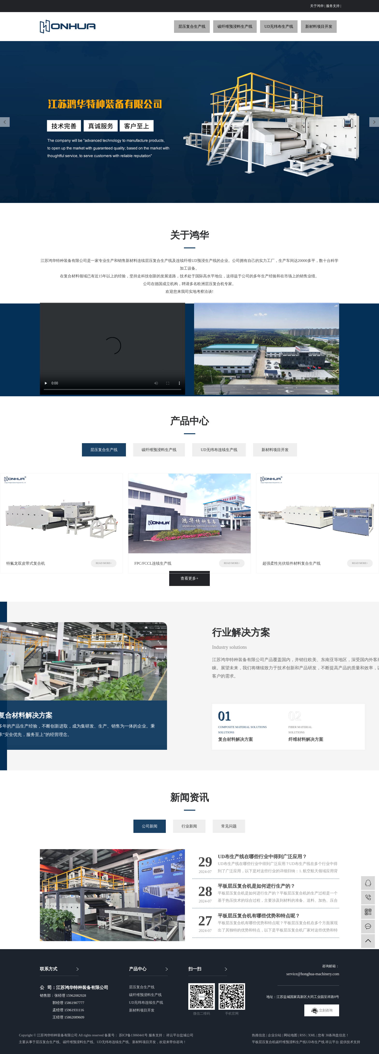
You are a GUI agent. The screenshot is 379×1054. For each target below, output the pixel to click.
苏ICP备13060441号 (133, 1035)
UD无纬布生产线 (278, 26)
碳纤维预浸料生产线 (235, 26)
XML (312, 1035)
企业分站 (274, 1035)
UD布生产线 (315, 1042)
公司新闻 (149, 838)
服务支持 (333, 6)
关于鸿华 (317, 6)
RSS (303, 1035)
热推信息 (258, 1035)
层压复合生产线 (191, 26)
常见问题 (229, 838)
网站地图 (290, 1035)
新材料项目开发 (318, 26)
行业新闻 (189, 838)
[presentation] (5, 122)
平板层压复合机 (264, 1042)
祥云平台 (332, 1042)
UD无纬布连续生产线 (219, 461)
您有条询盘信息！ (333, 1035)
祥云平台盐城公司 (180, 1035)
